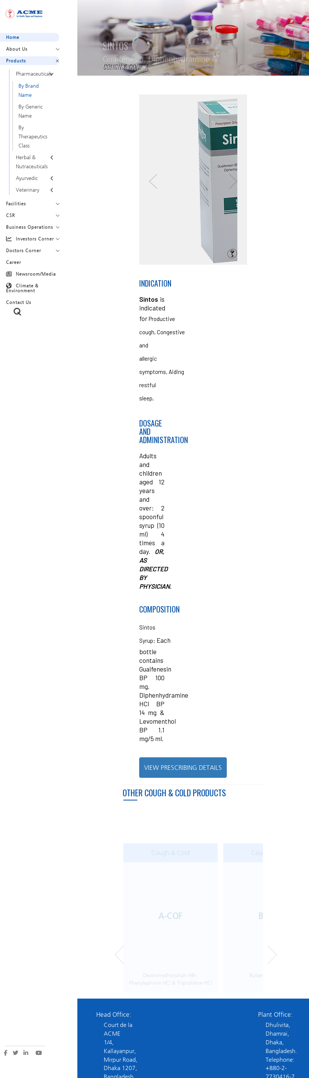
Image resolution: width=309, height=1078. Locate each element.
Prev (119, 959)
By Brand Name (28, 90)
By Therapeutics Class (32, 136)
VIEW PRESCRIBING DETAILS (183, 767)
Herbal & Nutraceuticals (32, 162)
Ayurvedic (27, 178)
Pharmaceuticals (34, 74)
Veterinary (27, 190)
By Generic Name (30, 111)
